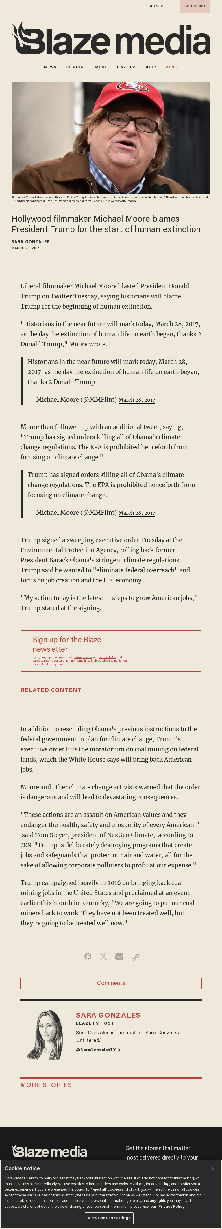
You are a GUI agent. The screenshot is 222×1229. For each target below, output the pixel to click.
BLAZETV (125, 67)
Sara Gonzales (31, 242)
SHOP (150, 67)
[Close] (212, 1169)
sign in (155, 6)
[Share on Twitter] (102, 957)
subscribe (194, 6)
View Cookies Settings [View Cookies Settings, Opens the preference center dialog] (109, 1218)
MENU (171, 67)
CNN (27, 845)
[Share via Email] (120, 957)
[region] (111, 1194)
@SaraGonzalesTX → (102, 1061)
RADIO (100, 67)
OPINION (75, 67)
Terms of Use (107, 657)
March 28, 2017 (140, 399)
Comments (111, 986)
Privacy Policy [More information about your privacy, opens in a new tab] (171, 1207)
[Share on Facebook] (83, 957)
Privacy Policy (83, 657)
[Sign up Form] (161, 651)
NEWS (50, 67)
